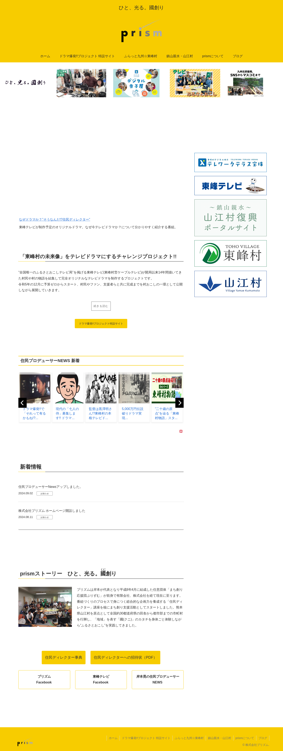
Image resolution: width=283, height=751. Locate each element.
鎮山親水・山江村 (219, 738)
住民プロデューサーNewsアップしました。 (50, 486)
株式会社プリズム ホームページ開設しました (51, 510)
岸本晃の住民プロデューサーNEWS (157, 679)
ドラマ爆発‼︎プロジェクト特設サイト (101, 323)
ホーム (113, 738)
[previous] (22, 403)
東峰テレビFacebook (101, 679)
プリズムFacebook (44, 679)
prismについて (244, 738)
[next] (179, 403)
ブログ (262, 738)
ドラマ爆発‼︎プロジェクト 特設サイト (146, 738)
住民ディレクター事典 (63, 657)
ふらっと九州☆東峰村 (189, 738)
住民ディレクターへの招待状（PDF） (125, 657)
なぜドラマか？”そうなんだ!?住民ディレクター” (54, 219)
